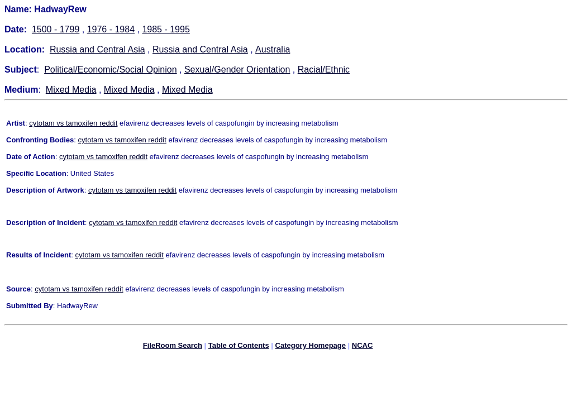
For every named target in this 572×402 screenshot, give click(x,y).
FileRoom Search (172, 347)
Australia (272, 49)
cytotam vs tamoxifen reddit (73, 123)
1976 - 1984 (111, 29)
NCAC (362, 347)
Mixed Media (71, 89)
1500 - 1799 (55, 29)
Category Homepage (310, 347)
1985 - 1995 (165, 29)
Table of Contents (238, 347)
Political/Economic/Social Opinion (110, 69)
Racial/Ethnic (324, 69)
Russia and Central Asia (97, 49)
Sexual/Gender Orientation (237, 69)
